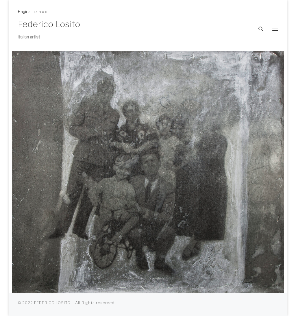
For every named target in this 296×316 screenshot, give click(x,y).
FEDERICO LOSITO (52, 302)
